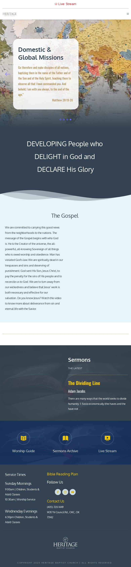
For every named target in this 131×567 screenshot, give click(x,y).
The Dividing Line (84, 382)
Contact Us (56, 501)
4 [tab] (70, 119)
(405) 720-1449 (55, 507)
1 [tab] (60, 119)
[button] (126, 13)
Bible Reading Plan (63, 474)
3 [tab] (67, 119)
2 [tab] (64, 119)
